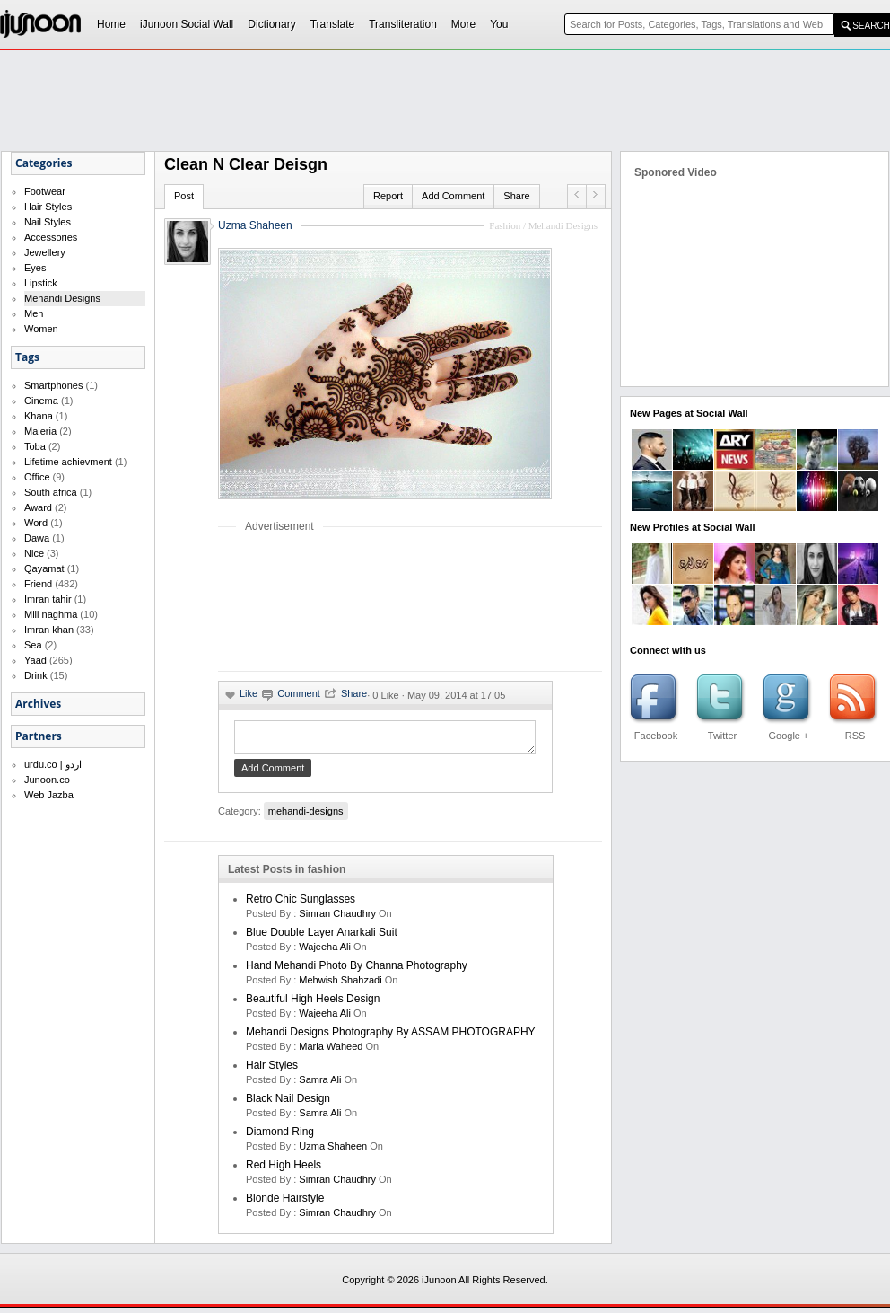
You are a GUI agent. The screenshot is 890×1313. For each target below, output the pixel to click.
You (499, 24)
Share (516, 195)
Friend (38, 583)
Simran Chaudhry (337, 918)
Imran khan (49, 629)
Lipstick (40, 283)
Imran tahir (48, 599)
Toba (35, 446)
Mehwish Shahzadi (340, 985)
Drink (36, 675)
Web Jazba (49, 794)
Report (388, 195)
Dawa (36, 538)
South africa (50, 492)
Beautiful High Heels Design (313, 1004)
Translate (332, 24)
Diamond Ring (280, 1137)
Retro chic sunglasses (300, 904)
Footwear (44, 191)
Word (36, 522)
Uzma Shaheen (255, 225)
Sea (33, 644)
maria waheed (330, 1051)
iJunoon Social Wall (186, 24)
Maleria (40, 431)
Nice (34, 553)
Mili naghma (50, 614)
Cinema (41, 400)
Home (111, 24)
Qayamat (44, 568)
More (463, 24)
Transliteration (403, 24)
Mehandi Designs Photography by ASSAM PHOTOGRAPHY (391, 1037)
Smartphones (53, 385)
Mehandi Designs (62, 298)
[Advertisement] (277, 601)
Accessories (50, 237)
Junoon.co (47, 779)
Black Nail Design (288, 1103)
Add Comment (453, 195)
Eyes (35, 267)
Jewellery (44, 252)
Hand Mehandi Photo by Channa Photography (356, 971)
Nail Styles (47, 221)
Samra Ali (320, 1084)
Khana (38, 415)
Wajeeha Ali (325, 952)
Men (33, 313)
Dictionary (271, 24)
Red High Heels (283, 1170)
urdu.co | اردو (53, 764)
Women (41, 328)
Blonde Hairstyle (285, 1203)
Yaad (35, 660)
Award (38, 507)
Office (37, 476)
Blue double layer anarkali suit (321, 937)
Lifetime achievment (68, 461)
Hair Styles (48, 206)
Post (184, 195)
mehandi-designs (306, 816)
